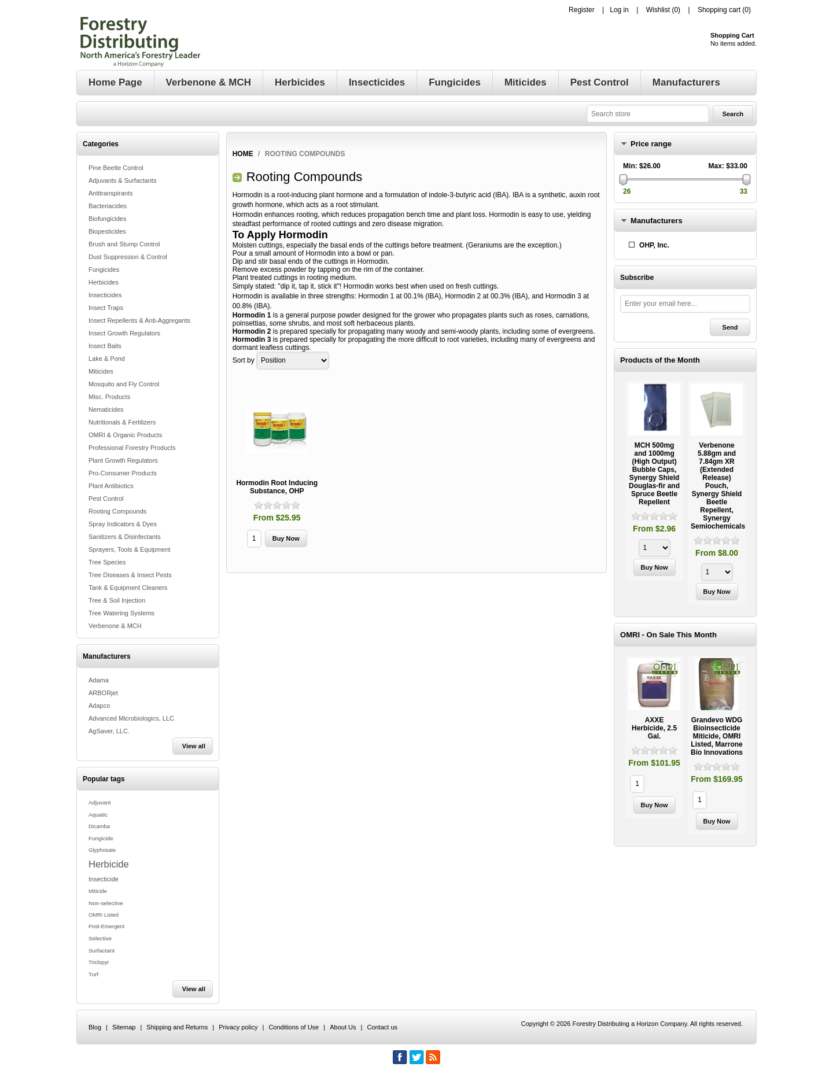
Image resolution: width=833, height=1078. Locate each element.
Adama (99, 680)
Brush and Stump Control (124, 244)
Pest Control (106, 498)
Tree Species (107, 562)
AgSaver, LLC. (109, 731)
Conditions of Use (293, 1027)
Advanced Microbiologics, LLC (131, 718)
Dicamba (99, 826)
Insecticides (105, 294)
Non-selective (106, 903)
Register (582, 10)
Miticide (98, 891)
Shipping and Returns (177, 1027)
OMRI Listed (104, 915)
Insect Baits (105, 345)
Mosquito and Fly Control (124, 384)
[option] (654, 482)
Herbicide (109, 864)
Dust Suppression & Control (128, 256)
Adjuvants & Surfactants (122, 180)
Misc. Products (109, 396)
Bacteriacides (108, 205)
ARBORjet (103, 692)
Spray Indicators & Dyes (123, 523)
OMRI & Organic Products (125, 434)
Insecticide (104, 879)
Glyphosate (102, 850)
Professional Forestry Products (132, 447)
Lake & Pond (107, 358)
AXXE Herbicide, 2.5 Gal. (654, 728)
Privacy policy (238, 1027)
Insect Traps (106, 307)
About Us (343, 1027)
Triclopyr (99, 962)
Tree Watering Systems (121, 613)
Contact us (382, 1027)
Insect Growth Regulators (124, 333)
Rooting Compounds (117, 511)
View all (193, 746)
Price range (651, 143)
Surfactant (102, 950)
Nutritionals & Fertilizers (122, 422)
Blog (95, 1027)
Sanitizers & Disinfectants (125, 536)
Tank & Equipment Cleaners (128, 587)
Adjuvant (99, 802)
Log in (619, 10)
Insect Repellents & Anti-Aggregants (139, 320)
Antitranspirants (110, 193)
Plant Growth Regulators (123, 460)
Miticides (101, 371)
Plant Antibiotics (111, 485)
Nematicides (106, 409)
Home (243, 154)
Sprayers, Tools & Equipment (130, 549)
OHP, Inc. (654, 245)
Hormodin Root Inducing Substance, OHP (277, 487)
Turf (93, 974)
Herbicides (104, 282)
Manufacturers (657, 220)
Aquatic (98, 814)
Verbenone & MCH (115, 625)
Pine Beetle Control (116, 167)
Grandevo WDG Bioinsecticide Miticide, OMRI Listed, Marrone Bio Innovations (717, 736)
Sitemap (123, 1027)
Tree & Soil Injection (117, 600)
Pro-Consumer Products (123, 473)
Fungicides (104, 269)
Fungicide (101, 838)
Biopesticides (107, 231)
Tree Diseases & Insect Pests (130, 574)
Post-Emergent (106, 926)
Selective (100, 938)
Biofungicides (107, 218)
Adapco (99, 705)
